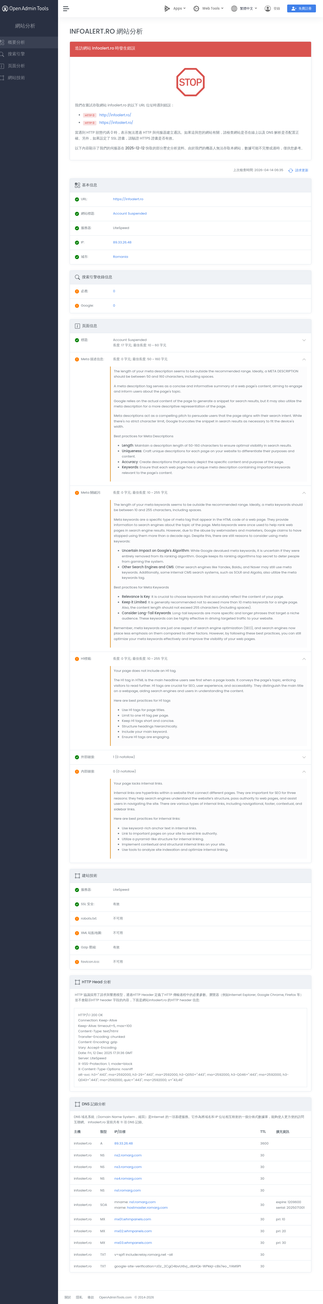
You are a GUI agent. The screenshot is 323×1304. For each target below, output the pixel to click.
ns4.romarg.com (134, 1184)
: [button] (89, 345)
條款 (98, 1297)
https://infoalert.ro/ (124, 122)
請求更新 (298, 176)
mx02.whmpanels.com (139, 1236)
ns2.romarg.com (134, 1160)
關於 (75, 1297)
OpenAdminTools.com (123, 1297)
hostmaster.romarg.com (153, 1213)
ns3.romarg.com (134, 1172)
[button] (213, 348)
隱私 (87, 1297)
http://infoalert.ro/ (123, 115)
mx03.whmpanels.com (139, 1248)
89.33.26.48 (130, 1149)
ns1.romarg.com (134, 1196)
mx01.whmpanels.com (139, 1225)
